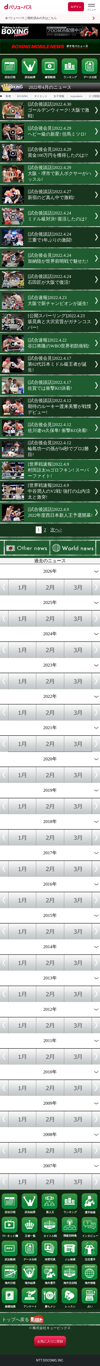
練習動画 (50, 76)
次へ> (56, 530)
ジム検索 (70, 1258)
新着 (8, 96)
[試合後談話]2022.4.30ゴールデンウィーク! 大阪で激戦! (58, 110)
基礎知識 (10, 1305)
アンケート (30, 1305)
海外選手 (50, 1281)
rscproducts (76, 96)
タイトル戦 (50, 1234)
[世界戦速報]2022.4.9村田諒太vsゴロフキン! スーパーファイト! (58, 470)
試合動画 (10, 1258)
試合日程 (10, 76)
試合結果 (30, 76)
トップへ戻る (22, 1319)
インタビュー (90, 1234)
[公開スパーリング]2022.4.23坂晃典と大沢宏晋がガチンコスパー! (59, 321)
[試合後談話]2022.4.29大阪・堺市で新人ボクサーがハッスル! (59, 173)
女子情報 (59, 96)
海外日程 (10, 1281)
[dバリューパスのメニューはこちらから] (91, 7)
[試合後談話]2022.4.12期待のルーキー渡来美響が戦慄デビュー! (59, 406)
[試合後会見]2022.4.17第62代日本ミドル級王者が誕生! (57, 364)
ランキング (70, 76)
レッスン (70, 1305)
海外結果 (30, 1281)
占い (90, 1305)
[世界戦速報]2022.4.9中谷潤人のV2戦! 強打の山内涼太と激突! (59, 491)
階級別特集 (70, 1234)
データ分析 (90, 76)
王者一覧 (30, 1234)
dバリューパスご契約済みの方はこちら (31, 18)
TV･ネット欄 (10, 1234)
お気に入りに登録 (50, 1341)
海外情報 (90, 1281)
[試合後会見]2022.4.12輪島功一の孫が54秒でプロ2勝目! (58, 448)
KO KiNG (22, 96)
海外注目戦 (70, 1281)
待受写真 (50, 1258)
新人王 (50, 1211)
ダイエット (40, 96)
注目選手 (90, 1258)
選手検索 (90, 1211)
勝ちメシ (50, 1305)
